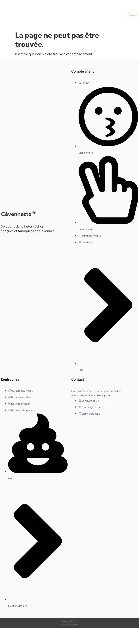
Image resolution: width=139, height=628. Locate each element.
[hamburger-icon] (132, 14)
